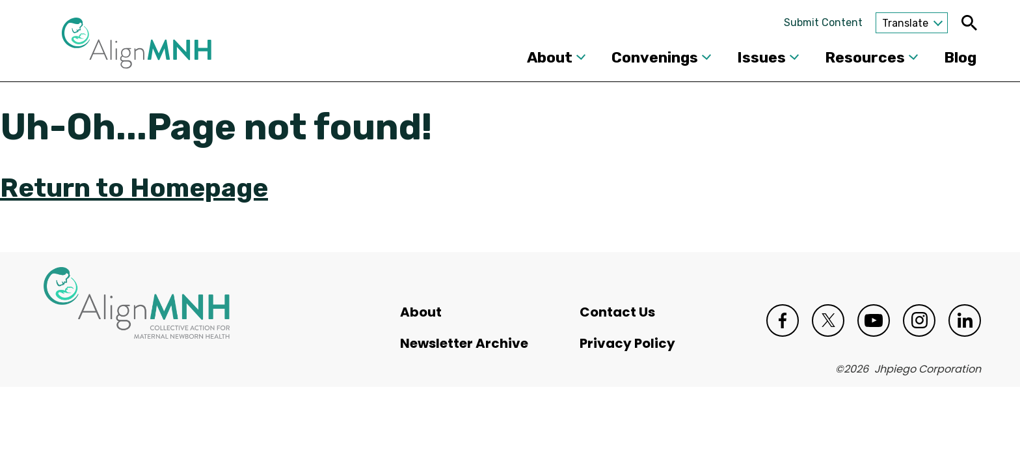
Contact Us (617, 312)
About (549, 57)
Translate (905, 23)
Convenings (654, 57)
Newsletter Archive (464, 343)
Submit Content (823, 22)
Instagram (919, 320)
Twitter (828, 320)
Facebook (782, 320)
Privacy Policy (627, 343)
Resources (865, 57)
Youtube (873, 320)
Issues (761, 57)
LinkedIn (964, 320)
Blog (960, 57)
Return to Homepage (134, 188)
